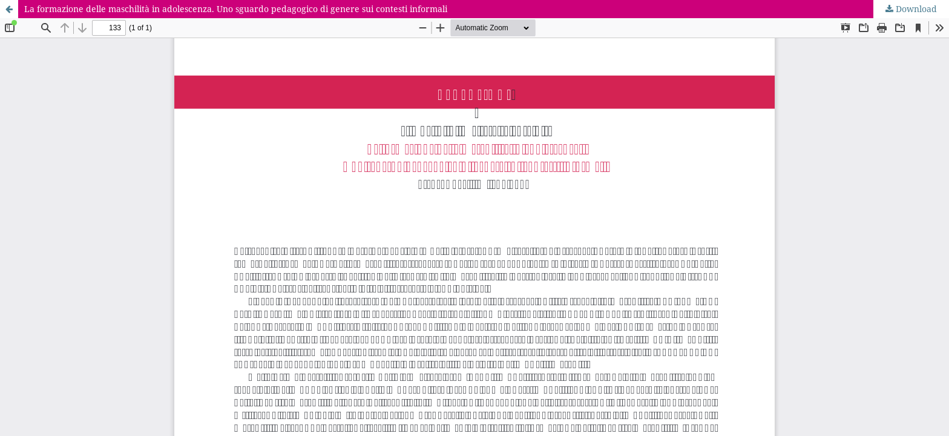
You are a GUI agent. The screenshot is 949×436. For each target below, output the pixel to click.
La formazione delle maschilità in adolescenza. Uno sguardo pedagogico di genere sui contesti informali (235, 9)
